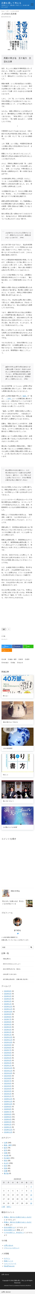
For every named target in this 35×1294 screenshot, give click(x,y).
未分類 (6, 1155)
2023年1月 (7, 1035)
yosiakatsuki (17, 1285)
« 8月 (3, 1207)
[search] (31, 947)
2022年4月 (7, 1058)
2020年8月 (7, 1109)
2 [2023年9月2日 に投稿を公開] (31, 1186)
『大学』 (9, 398)
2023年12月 (8, 1006)
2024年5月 (7, 993)
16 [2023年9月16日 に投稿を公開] (31, 1195)
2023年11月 (8, 1009)
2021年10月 (8, 1073)
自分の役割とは (9, 1227)
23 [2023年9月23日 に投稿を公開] (31, 1199)
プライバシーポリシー (11, 1248)
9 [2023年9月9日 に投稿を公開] (31, 1191)
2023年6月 (7, 1022)
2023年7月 (7, 1019)
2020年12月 (8, 1099)
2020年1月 (7, 1127)
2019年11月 (8, 1132)
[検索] (17, 947)
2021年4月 (7, 1088)
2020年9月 (7, 1106)
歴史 (13, 662)
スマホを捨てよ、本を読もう (14, 1232)
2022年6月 (7, 1052)
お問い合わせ (8, 1245)
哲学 (27, 659)
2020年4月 (7, 1119)
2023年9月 (7, 1014)
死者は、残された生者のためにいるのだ (18, 1217)
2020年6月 (7, 1114)
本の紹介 (5, 662)
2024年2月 (7, 1001)
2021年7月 (7, 1081)
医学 (20, 659)
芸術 (5, 1168)
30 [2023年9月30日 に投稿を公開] (31, 1203)
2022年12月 (8, 1037)
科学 (5, 1166)
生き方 (20, 662)
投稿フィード (8, 1261)
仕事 (7, 11)
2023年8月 (7, 1017)
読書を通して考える (11, 3)
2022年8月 (7, 1047)
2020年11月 (8, 1101)
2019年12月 (8, 1130)
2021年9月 (7, 1076)
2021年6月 (7, 1083)
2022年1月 (7, 1065)
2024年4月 (7, 996)
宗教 (5, 1153)
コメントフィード (10, 1263)
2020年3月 (7, 1122)
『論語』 (24, 396)
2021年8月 (7, 1078)
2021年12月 (8, 1068)
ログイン (7, 1258)
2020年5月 (7, 1117)
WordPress (28, 1285)
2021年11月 (8, 1071)
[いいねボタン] (3, 629)
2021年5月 (7, 1086)
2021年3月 (7, 1091)
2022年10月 (8, 1042)
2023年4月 (7, 1027)
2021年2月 (7, 1094)
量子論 (6, 1173)
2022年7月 (7, 1050)
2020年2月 (7, 1124)
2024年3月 (7, 999)
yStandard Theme (8, 1285)
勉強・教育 (12, 659)
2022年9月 (7, 1045)
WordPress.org (9, 1266)
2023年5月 (7, 1024)
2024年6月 (7, 991)
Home (3, 11)
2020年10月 (8, 1104)
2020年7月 (7, 1112)
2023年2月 (7, 1032)
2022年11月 (8, 1040)
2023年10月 (8, 1011)
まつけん (17, 930)
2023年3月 (7, 1029)
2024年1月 (7, 1004)
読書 (5, 1171)
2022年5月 (7, 1055)
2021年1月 (7, 1096)
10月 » (9, 1207)
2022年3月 (7, 1060)
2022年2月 (7, 1063)
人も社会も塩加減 (14, 11)
